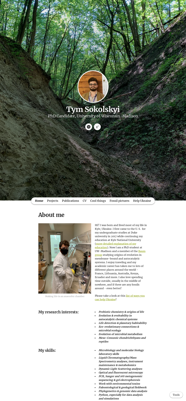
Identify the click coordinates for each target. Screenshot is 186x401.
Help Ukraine (142, 201)
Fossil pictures (119, 201)
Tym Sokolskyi (93, 109)
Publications (70, 201)
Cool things (98, 201)
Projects (52, 201)
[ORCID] (88, 126)
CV (84, 201)
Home (39, 201)
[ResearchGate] (97, 126)
